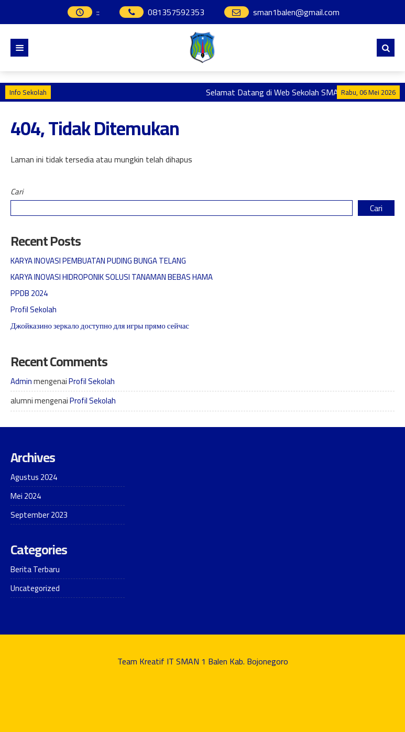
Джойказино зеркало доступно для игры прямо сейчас (99, 325)
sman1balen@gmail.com (296, 12)
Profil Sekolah (33, 309)
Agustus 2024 (33, 477)
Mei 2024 (25, 496)
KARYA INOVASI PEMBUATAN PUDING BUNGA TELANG (98, 260)
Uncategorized (35, 588)
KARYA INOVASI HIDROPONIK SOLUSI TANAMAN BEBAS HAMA (111, 277)
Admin (21, 381)
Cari (16, 191)
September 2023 (39, 514)
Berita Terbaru (35, 569)
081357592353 (176, 12)
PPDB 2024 (29, 293)
